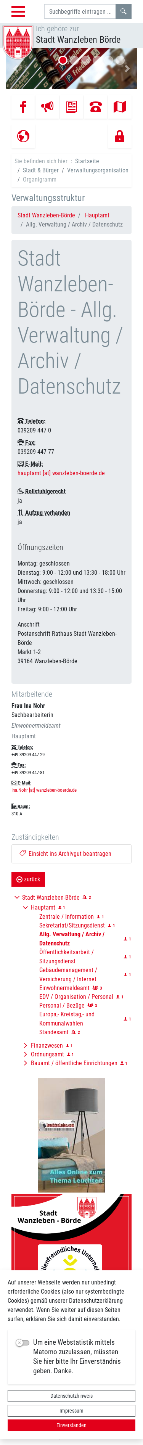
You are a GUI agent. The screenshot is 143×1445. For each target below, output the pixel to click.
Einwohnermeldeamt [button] (64, 988)
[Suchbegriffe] (80, 11)
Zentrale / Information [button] (66, 916)
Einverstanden (71, 1425)
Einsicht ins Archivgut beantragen (65, 853)
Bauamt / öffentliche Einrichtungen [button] (74, 1063)
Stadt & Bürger (41, 170)
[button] (16, 68)
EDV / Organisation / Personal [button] (76, 996)
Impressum (71, 1411)
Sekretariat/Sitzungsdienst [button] (72, 925)
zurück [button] (28, 879)
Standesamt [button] (54, 1032)
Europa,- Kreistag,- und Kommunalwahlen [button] (67, 1019)
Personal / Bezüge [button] (62, 1005)
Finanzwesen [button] (47, 1045)
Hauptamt (97, 215)
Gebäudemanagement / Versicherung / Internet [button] (68, 974)
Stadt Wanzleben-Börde (46, 215)
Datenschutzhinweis (71, 1396)
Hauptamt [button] (43, 907)
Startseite (87, 161)
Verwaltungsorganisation (98, 170)
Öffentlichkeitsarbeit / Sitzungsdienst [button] (66, 956)
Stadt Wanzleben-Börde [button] (51, 897)
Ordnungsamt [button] (47, 1054)
